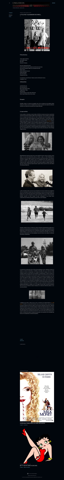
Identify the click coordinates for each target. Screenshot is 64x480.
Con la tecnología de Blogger (32, 473)
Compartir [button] (10, 12)
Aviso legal (22, 7)
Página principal (16, 7)
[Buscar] (53, 3)
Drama (10, 16)
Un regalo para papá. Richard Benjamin (32, 423)
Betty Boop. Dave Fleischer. (28, 465)
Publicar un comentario (27, 467)
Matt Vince (34, 475)
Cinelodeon (18, 3)
